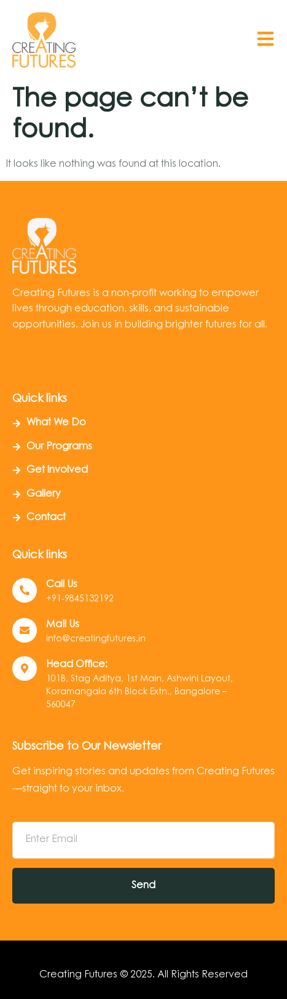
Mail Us (62, 625)
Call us (61, 585)
